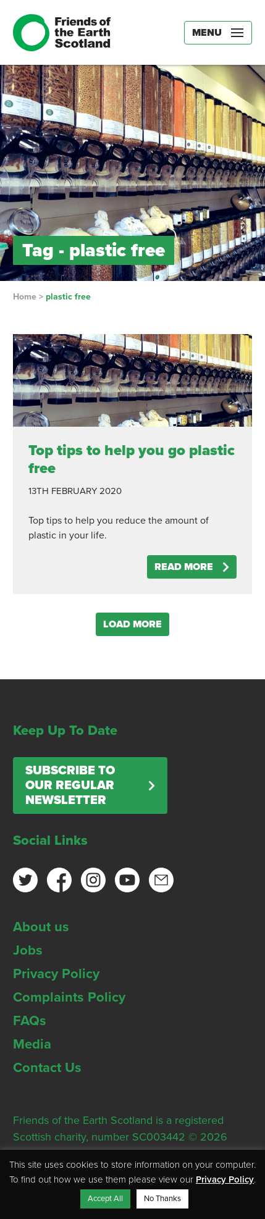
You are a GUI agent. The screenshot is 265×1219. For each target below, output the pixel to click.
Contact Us (47, 1068)
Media (32, 1044)
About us (41, 927)
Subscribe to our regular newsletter (70, 785)
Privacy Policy (56, 974)
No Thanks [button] (162, 1199)
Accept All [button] (105, 1199)
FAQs (29, 1021)
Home (24, 296)
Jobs (28, 950)
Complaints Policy (69, 997)
